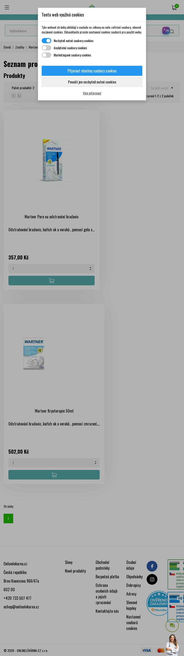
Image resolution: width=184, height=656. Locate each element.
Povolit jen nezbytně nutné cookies (92, 81)
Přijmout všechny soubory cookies (92, 71)
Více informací (92, 92)
